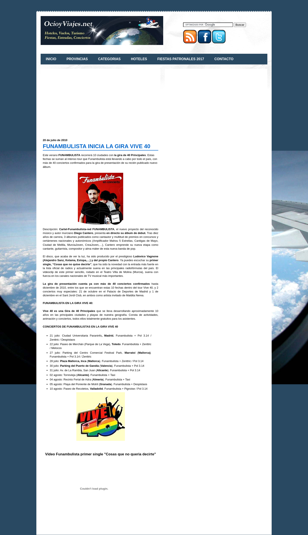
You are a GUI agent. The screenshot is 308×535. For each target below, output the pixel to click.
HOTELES (139, 59)
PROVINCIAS (77, 59)
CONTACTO (223, 59)
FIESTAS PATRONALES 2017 (180, 59)
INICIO (51, 59)
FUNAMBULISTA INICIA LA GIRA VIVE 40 (96, 146)
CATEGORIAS (109, 59)
